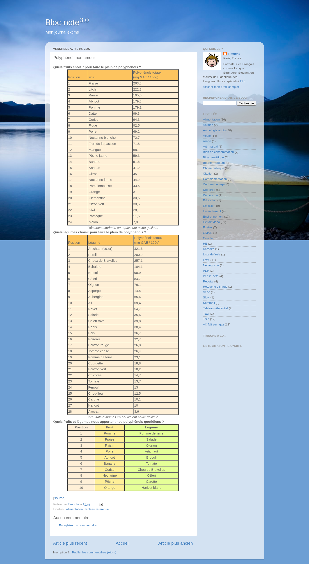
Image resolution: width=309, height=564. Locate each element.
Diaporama (210, 195)
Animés (208, 125)
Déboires (209, 189)
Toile (206, 319)
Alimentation (74, 509)
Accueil (122, 543)
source (59, 498)
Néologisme (211, 265)
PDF (206, 270)
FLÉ (243, 81)
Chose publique (213, 168)
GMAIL (208, 232)
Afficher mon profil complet (221, 87)
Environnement (213, 216)
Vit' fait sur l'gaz (213, 324)
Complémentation (215, 179)
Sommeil (209, 303)
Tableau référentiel (96, 509)
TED (206, 313)
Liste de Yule (211, 254)
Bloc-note (67, 22)
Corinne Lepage (214, 184)
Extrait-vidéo (211, 222)
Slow (206, 297)
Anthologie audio (214, 130)
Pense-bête (211, 276)
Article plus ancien (175, 543)
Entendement (212, 211)
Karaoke (208, 249)
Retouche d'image (215, 286)
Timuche (234, 53)
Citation (208, 173)
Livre (206, 260)
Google (208, 238)
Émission (209, 205)
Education (210, 200)
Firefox (207, 227)
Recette (208, 281)
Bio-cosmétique (213, 157)
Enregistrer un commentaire (78, 525)
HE (205, 243)
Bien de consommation (218, 152)
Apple (207, 135)
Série (206, 292)
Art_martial (210, 146)
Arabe (207, 141)
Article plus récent (70, 543)
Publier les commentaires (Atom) (94, 552)
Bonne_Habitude (214, 162)
